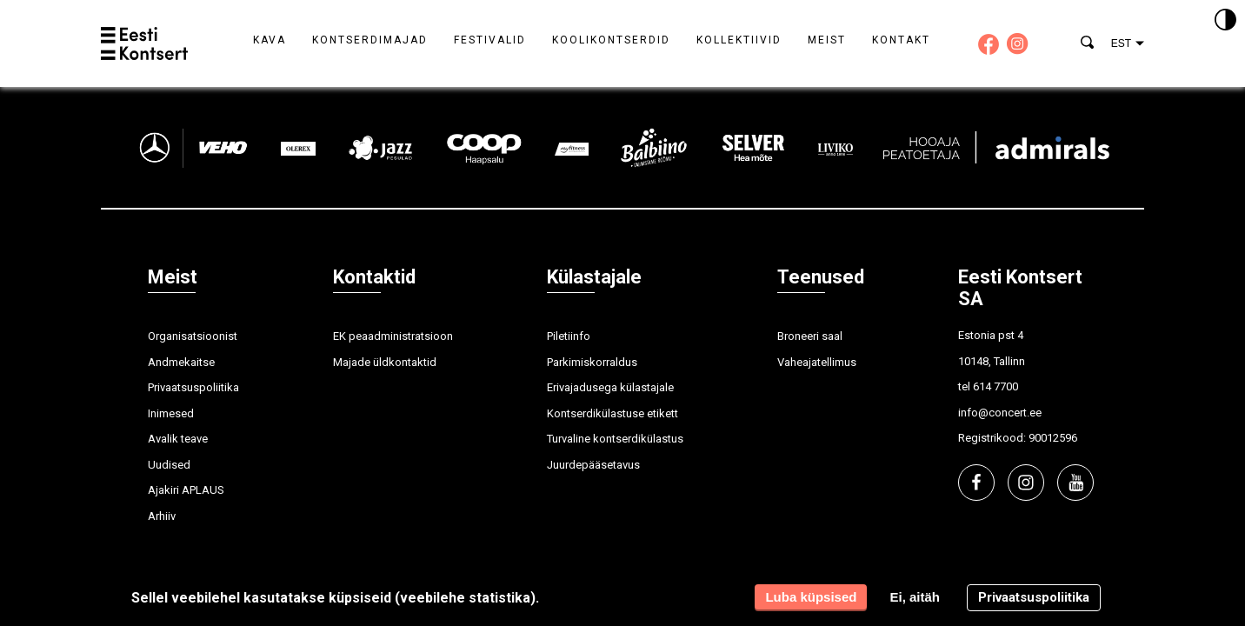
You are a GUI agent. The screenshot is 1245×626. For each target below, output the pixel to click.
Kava (269, 40)
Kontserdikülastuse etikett (612, 413)
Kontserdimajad (370, 40)
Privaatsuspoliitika (193, 387)
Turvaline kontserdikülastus (615, 438)
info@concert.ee (1000, 412)
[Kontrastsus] (1225, 21)
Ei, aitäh (914, 596)
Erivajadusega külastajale (610, 387)
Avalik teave (178, 438)
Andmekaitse (181, 362)
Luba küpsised (810, 596)
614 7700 (995, 386)
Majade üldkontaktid (384, 362)
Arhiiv (162, 516)
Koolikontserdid (611, 40)
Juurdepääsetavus (593, 464)
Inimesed (171, 413)
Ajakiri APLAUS (186, 489)
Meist (827, 40)
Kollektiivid (739, 40)
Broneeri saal (809, 336)
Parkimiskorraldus (592, 362)
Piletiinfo (568, 336)
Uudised (169, 464)
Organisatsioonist (192, 336)
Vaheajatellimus (816, 362)
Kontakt (901, 40)
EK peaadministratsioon (393, 336)
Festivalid (490, 40)
